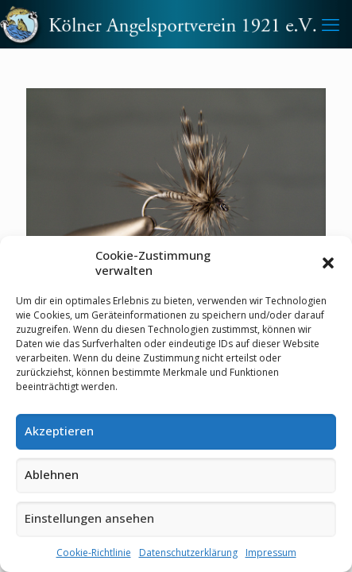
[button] (328, 263)
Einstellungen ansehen (89, 518)
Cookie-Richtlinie (93, 552)
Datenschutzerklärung (188, 552)
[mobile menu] (330, 23)
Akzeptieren (59, 431)
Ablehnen (52, 474)
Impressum (271, 552)
